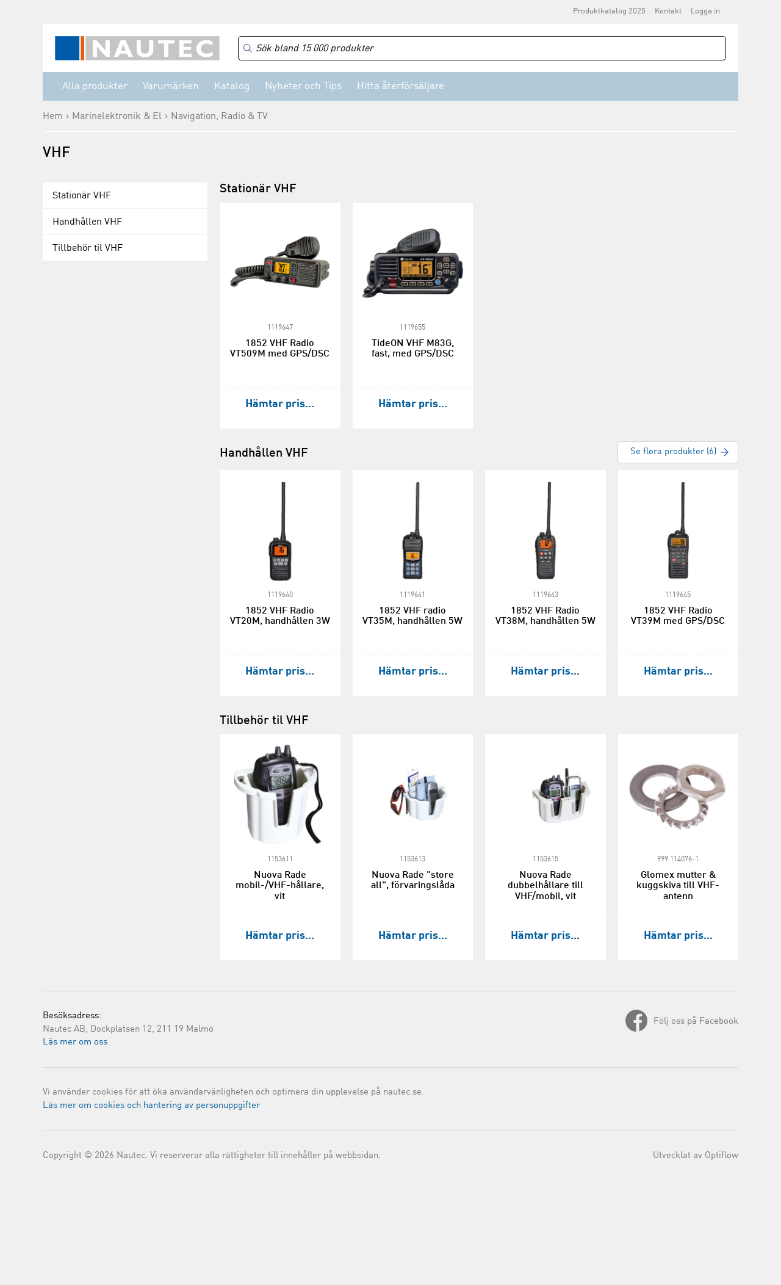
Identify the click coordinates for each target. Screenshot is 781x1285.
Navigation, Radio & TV (219, 116)
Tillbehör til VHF (87, 248)
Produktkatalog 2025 (609, 11)
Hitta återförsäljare (400, 86)
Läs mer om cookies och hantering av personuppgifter (151, 1105)
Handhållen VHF (87, 222)
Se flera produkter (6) (673, 452)
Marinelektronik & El (117, 116)
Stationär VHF (81, 196)
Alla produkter (95, 86)
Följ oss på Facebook (695, 1021)
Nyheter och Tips (303, 86)
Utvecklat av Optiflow (695, 1155)
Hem (53, 116)
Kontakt (668, 11)
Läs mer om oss (75, 1042)
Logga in (705, 11)
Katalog (232, 86)
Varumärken (171, 86)
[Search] (482, 48)
